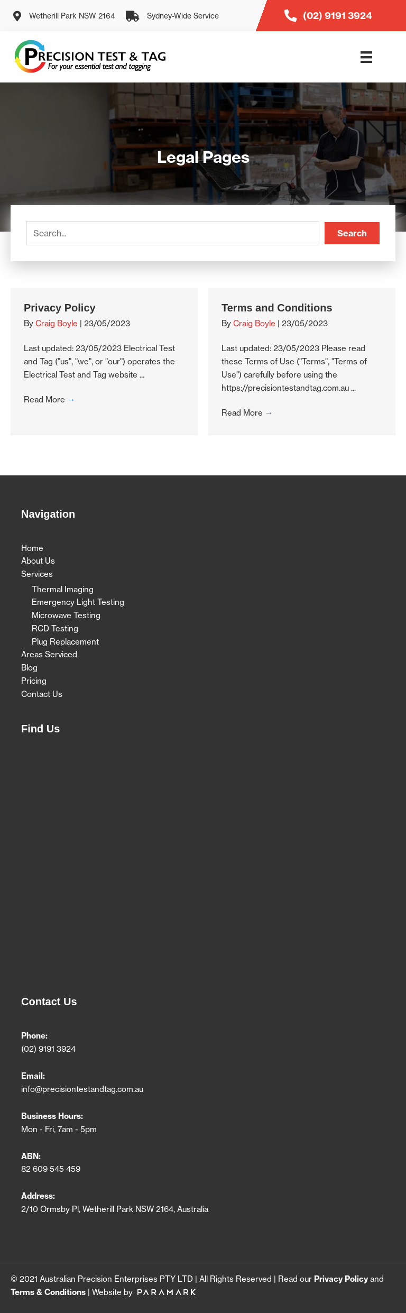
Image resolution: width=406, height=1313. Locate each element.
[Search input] (172, 233)
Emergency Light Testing (78, 602)
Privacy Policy (60, 308)
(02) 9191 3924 (48, 1049)
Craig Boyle (57, 323)
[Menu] (366, 57)
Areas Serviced (49, 654)
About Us (38, 561)
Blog (29, 668)
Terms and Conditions (277, 308)
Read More (49, 399)
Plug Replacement (65, 642)
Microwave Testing (66, 615)
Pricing (34, 681)
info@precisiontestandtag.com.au (82, 1089)
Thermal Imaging (63, 589)
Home (32, 548)
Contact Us (41, 694)
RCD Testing (55, 628)
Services (37, 574)
